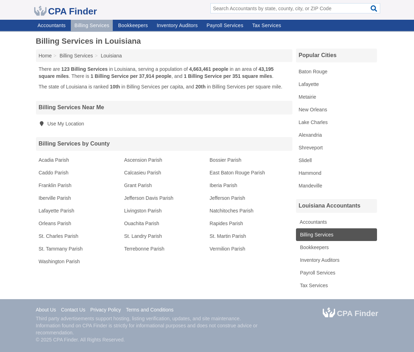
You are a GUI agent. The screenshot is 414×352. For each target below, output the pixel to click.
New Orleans (313, 109)
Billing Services (91, 25)
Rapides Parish (226, 223)
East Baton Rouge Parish (237, 172)
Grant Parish (138, 185)
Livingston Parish (143, 211)
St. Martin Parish (228, 236)
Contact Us (73, 310)
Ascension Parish (143, 160)
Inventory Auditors (177, 25)
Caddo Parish (54, 172)
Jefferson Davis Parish (148, 198)
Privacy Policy (105, 310)
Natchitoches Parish (232, 211)
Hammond (310, 173)
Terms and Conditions (149, 310)
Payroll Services (224, 25)
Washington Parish (59, 261)
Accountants (52, 25)
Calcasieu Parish (142, 172)
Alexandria (310, 135)
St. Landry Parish (143, 236)
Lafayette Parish (56, 211)
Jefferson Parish (227, 198)
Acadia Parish (54, 160)
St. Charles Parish (59, 236)
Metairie (307, 97)
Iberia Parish (223, 185)
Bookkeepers (133, 25)
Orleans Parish (55, 223)
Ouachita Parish (141, 223)
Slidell (305, 160)
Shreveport (311, 147)
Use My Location (61, 123)
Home (45, 55)
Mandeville (310, 186)
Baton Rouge (313, 71)
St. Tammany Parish (61, 249)
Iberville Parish (55, 198)
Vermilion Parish (227, 249)
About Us (46, 310)
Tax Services (266, 25)
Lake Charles (313, 122)
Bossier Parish (225, 160)
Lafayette (309, 84)
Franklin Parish (55, 185)
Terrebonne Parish (144, 249)
